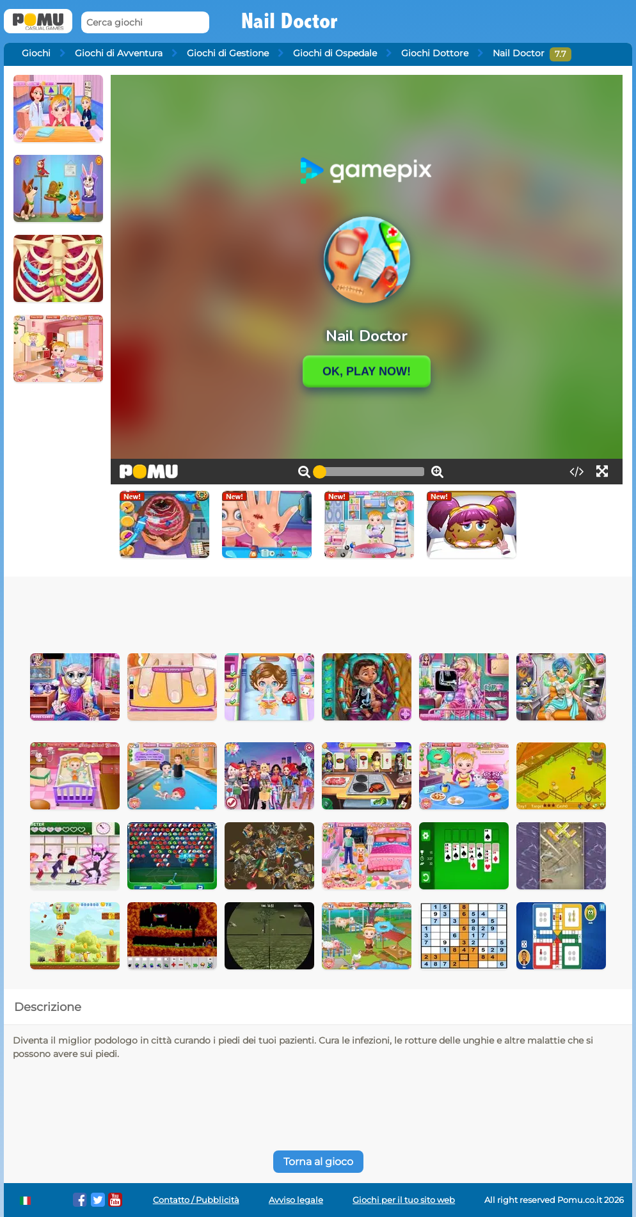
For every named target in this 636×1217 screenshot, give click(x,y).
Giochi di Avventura (119, 53)
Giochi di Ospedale (335, 53)
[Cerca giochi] (145, 23)
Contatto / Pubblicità (196, 1200)
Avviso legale (296, 1200)
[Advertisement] (318, 611)
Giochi (36, 53)
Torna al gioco (318, 1162)
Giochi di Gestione (228, 53)
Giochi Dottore (434, 53)
